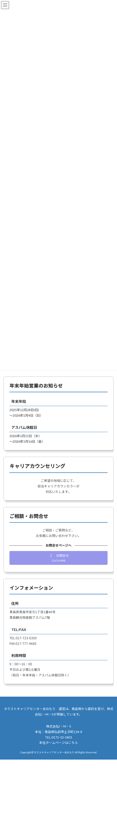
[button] (58, 558)
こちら (73, 743)
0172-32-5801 (62, 737)
